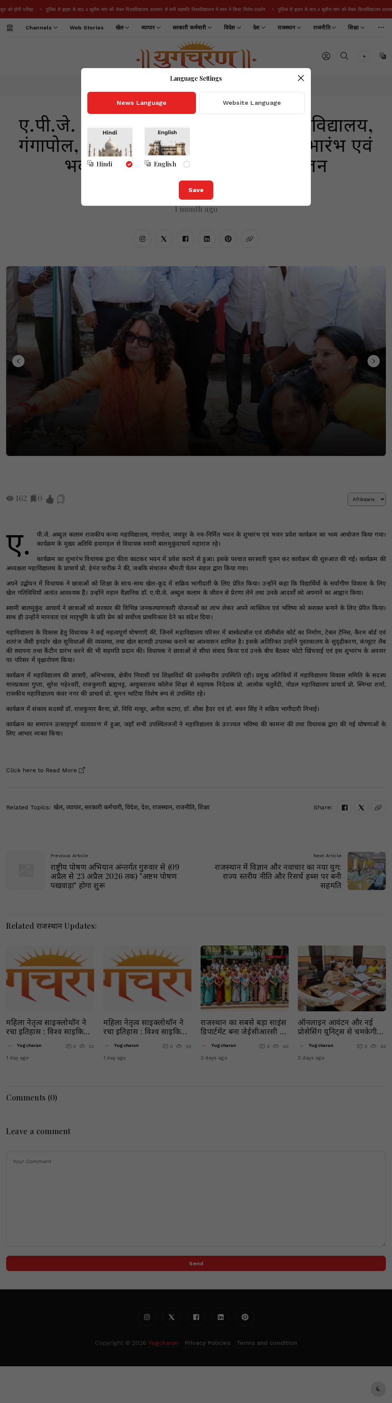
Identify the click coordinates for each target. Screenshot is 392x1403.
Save (196, 190)
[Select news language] (100, 163)
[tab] (141, 103)
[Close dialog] (301, 78)
